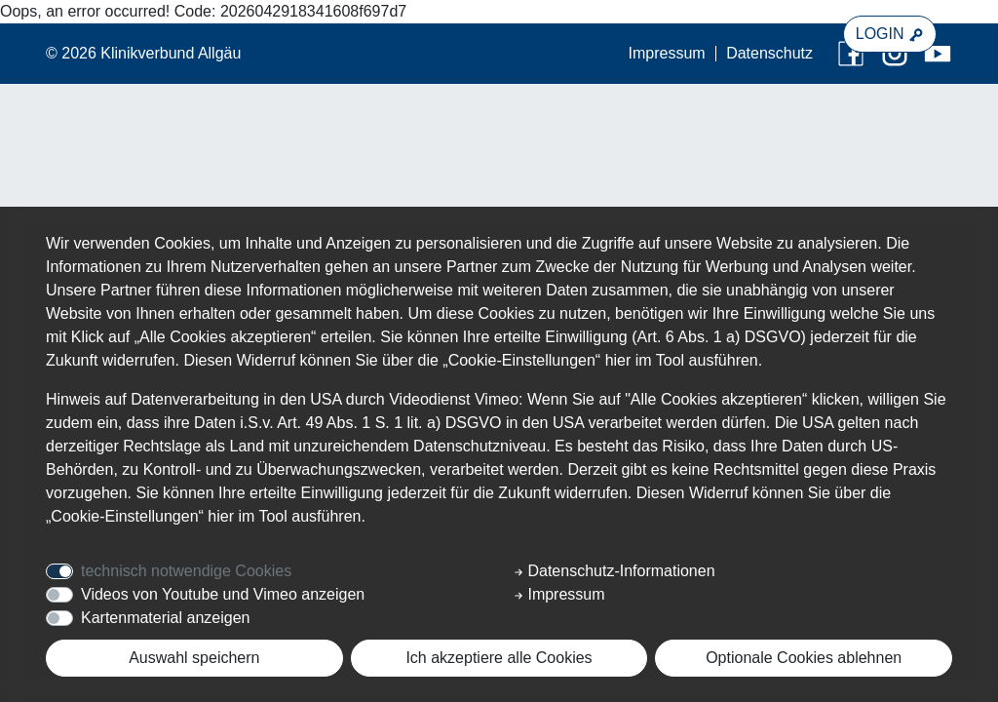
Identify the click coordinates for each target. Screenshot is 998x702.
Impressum (667, 53)
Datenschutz (769, 53)
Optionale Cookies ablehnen (804, 657)
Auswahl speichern (194, 657)
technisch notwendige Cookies (186, 571)
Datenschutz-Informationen (614, 571)
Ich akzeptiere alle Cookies (498, 657)
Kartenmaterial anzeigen (165, 617)
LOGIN (890, 34)
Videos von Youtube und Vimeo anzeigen (223, 594)
